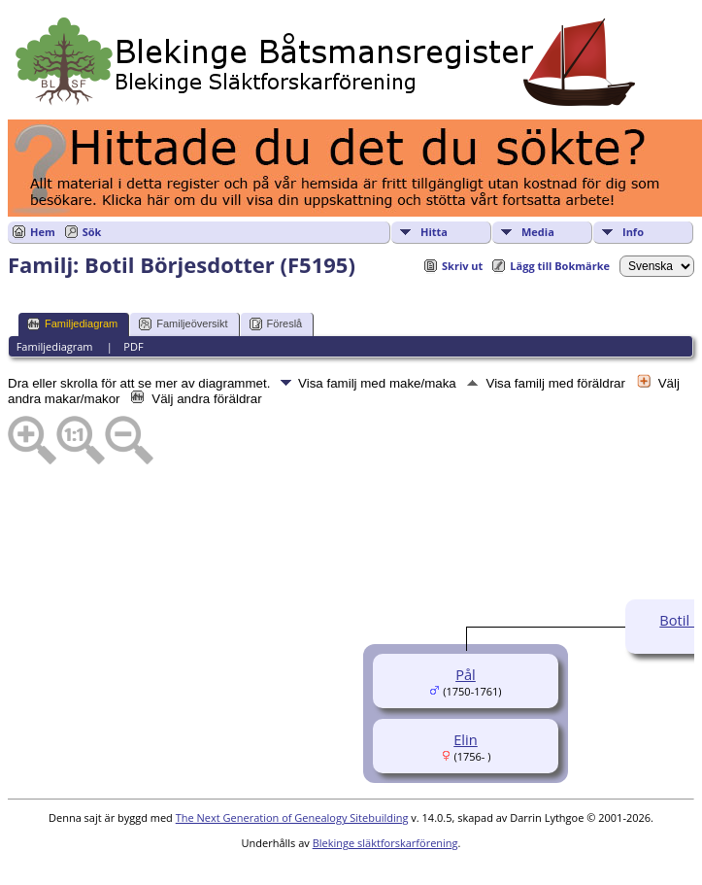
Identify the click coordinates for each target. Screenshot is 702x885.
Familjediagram (72, 324)
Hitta (434, 231)
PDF (133, 346)
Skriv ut (462, 265)
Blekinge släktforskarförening (385, 842)
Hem (42, 231)
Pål (465, 674)
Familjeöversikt (183, 324)
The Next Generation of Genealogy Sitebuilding (292, 817)
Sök (92, 231)
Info (633, 231)
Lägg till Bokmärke (560, 265)
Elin (465, 739)
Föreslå (276, 324)
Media (537, 231)
